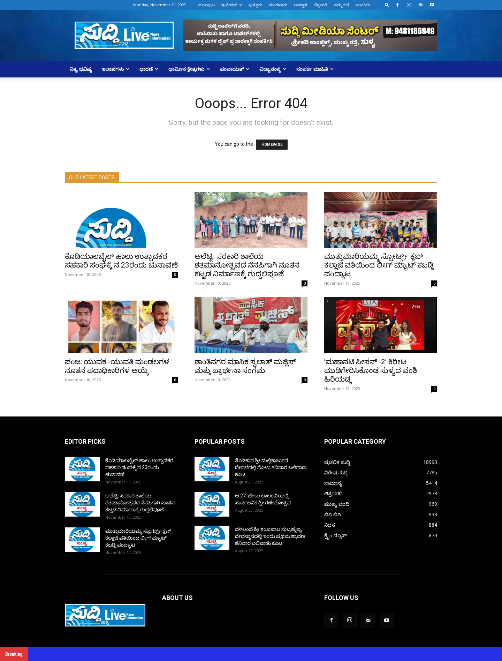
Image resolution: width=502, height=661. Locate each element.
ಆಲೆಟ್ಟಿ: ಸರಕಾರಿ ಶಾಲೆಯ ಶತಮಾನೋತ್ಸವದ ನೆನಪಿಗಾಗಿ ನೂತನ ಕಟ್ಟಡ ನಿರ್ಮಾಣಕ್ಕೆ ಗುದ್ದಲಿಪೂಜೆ (247, 265)
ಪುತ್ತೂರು (255, 4)
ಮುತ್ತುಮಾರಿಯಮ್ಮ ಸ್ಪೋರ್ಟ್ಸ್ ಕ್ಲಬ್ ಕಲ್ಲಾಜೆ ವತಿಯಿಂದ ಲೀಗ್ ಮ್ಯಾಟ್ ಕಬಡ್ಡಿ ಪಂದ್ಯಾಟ (379, 265)
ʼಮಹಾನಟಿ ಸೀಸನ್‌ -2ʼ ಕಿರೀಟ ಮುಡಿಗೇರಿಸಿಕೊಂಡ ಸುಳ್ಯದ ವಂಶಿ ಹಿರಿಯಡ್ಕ (370, 370)
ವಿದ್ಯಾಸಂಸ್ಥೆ (272, 69)
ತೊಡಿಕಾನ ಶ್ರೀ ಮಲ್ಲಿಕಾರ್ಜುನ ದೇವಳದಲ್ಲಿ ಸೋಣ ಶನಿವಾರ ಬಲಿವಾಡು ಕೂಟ (271, 467)
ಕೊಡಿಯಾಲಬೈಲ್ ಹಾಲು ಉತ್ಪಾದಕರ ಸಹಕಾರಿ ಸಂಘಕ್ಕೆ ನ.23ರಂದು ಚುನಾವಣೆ (121, 260)
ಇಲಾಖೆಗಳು (115, 69)
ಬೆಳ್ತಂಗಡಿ (320, 4)
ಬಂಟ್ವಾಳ (300, 4)
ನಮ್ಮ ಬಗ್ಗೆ (341, 4)
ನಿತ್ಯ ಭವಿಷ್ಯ (81, 69)
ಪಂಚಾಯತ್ (234, 69)
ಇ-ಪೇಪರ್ (231, 4)
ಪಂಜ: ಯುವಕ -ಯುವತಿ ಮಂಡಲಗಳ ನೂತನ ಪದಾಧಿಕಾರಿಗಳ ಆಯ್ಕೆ (117, 366)
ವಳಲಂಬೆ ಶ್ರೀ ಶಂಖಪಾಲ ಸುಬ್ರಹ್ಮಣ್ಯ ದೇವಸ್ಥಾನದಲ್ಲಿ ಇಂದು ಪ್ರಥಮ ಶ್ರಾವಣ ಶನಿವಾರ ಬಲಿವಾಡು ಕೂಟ (270, 536)
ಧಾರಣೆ (148, 69)
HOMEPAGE (271, 144)
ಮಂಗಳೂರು (278, 4)
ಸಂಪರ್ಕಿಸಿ (363, 4)
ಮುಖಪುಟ (206, 4)
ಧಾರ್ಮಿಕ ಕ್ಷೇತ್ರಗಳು (189, 69)
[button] (387, 4)
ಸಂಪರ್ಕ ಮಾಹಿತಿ (315, 69)
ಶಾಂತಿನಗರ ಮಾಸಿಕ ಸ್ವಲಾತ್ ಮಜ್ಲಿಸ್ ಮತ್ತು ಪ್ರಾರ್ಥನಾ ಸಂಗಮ (245, 366)
